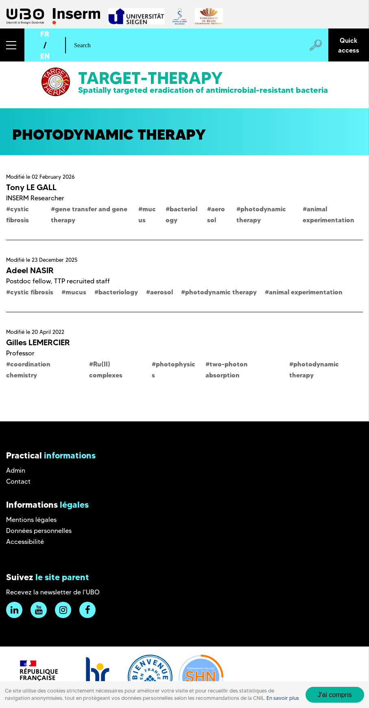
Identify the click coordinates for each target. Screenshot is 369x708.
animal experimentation (306, 292)
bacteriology (118, 292)
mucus (76, 292)
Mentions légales (31, 520)
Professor (20, 353)
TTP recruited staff (82, 281)
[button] (12, 44)
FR (44, 34)
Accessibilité (25, 542)
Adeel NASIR (30, 270)
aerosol (161, 292)
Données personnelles (39, 531)
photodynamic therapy (221, 292)
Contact (18, 481)
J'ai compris (335, 694)
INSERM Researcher (35, 198)
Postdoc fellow (28, 281)
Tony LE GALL (31, 187)
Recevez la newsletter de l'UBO (53, 592)
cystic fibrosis (31, 292)
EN (45, 56)
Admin (15, 470)
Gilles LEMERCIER (38, 342)
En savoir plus (282, 698)
